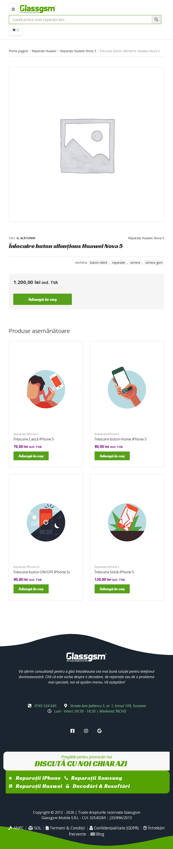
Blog (97, 834)
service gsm (154, 262)
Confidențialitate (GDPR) (114, 828)
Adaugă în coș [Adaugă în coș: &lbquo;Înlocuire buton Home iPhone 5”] (112, 455)
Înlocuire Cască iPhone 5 (34, 439)
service (135, 262)
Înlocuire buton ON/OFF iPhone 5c (42, 572)
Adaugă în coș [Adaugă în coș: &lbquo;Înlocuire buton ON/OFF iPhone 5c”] (31, 588)
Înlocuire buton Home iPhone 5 (120, 439)
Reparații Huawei (44, 51)
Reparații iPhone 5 (26, 434)
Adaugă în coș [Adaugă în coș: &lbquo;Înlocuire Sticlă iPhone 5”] (112, 588)
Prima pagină (18, 51)
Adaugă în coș (42, 299)
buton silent (98, 262)
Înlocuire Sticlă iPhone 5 (114, 572)
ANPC (16, 828)
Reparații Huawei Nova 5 (78, 51)
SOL (34, 828)
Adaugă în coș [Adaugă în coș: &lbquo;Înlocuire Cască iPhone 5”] (31, 455)
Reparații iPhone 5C (27, 567)
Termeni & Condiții (65, 828)
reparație (118, 262)
